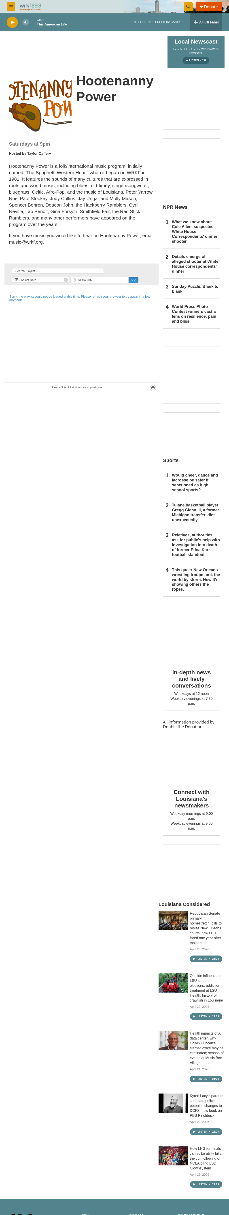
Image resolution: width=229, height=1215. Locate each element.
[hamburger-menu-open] (11, 6)
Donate (211, 6)
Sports (171, 460)
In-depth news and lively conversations (191, 679)
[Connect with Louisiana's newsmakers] (191, 760)
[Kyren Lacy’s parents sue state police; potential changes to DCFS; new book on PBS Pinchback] (173, 1103)
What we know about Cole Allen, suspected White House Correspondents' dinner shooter (194, 232)
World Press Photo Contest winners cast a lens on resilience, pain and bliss (194, 314)
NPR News (175, 207)
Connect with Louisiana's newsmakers (192, 799)
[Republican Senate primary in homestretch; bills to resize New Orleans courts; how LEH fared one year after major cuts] (173, 920)
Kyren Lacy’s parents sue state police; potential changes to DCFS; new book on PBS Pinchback (206, 1105)
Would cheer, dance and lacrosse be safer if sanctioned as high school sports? (195, 482)
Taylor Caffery (39, 153)
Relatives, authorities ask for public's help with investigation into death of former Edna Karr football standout (196, 545)
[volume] (26, 22)
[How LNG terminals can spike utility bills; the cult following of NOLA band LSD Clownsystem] (173, 1155)
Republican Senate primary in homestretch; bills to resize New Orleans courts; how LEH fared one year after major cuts (206, 928)
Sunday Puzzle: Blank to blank (195, 289)
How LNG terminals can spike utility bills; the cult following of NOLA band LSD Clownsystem (206, 1158)
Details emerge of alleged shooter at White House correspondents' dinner (195, 264)
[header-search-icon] (188, 6)
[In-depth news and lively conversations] (191, 634)
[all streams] (206, 22)
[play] (12, 22)
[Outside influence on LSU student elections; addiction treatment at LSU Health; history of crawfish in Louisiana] (173, 983)
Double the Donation (183, 726)
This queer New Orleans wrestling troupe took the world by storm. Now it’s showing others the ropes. (196, 580)
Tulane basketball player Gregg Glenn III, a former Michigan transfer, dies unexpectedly (195, 512)
